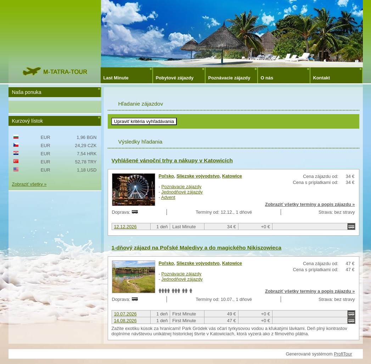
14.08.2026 (125, 320)
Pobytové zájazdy (175, 77)
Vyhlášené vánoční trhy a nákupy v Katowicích (172, 160)
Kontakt (321, 77)
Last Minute (116, 77)
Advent (168, 197)
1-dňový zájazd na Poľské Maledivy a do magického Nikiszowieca (197, 248)
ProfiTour (343, 354)
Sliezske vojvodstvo (198, 176)
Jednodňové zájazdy (182, 192)
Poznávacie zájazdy (229, 77)
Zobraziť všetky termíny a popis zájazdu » (310, 204)
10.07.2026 (125, 314)
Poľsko (166, 176)
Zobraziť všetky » (29, 184)
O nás (267, 77)
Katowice (232, 176)
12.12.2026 (125, 226)
